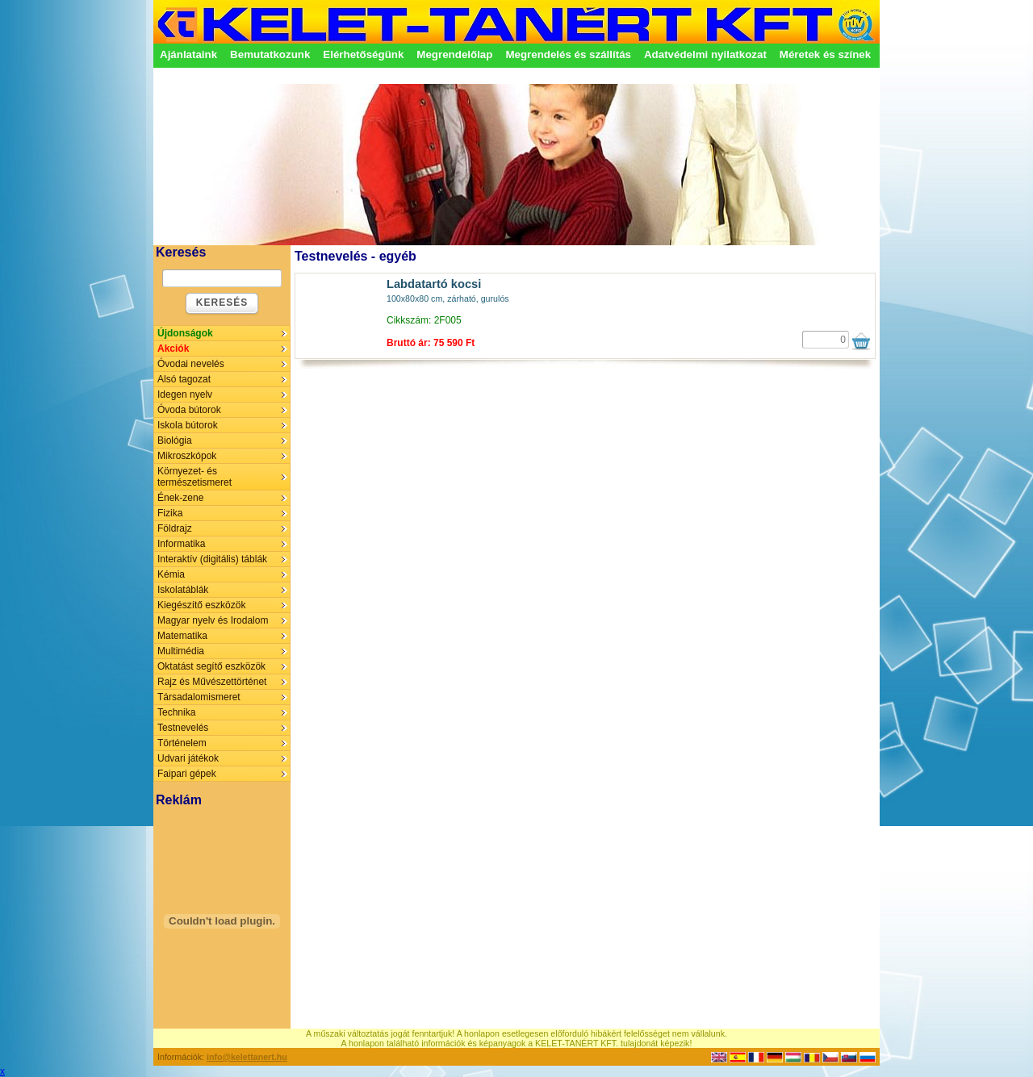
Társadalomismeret (198, 697)
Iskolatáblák (182, 589)
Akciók (173, 348)
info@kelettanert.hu (247, 1057)
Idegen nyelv (184, 394)
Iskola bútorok (187, 425)
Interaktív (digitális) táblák (212, 559)
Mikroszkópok (186, 455)
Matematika (182, 635)
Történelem (182, 743)
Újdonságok (185, 333)
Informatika (181, 543)
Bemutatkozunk (270, 54)
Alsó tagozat (184, 379)
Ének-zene (180, 497)
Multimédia (180, 651)
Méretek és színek (825, 54)
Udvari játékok (188, 758)
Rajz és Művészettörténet (211, 681)
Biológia (174, 440)
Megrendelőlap (454, 54)
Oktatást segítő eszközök (211, 666)
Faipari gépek (186, 773)
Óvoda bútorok (189, 409)
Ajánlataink (188, 54)
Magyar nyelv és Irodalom (212, 620)
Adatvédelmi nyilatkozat (705, 54)
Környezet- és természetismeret (194, 476)
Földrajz (174, 528)
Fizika (169, 513)
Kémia (171, 574)
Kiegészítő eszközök (201, 605)
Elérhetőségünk (363, 54)
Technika (176, 712)
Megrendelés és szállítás (568, 54)
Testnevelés (182, 727)
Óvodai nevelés (190, 363)
